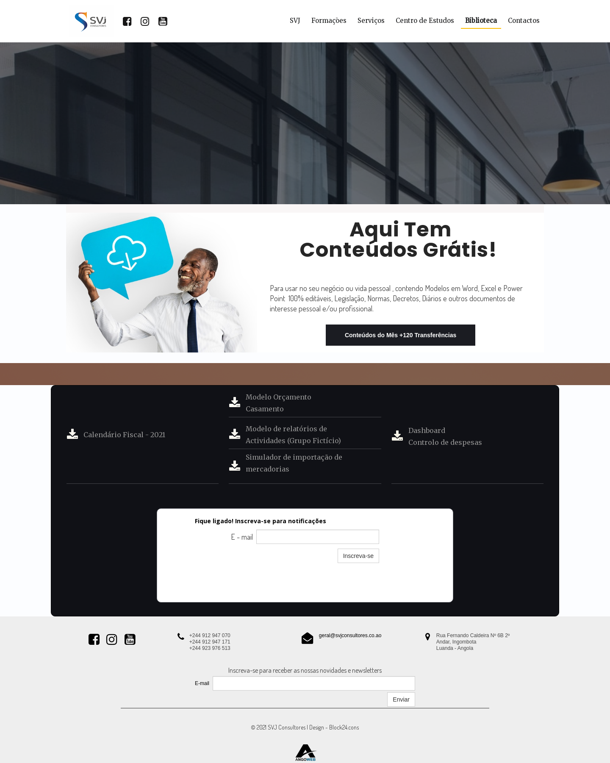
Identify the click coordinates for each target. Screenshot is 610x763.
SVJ (295, 21)
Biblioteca (481, 21)
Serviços (371, 21)
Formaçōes (329, 21)
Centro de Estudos (425, 21)
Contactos (524, 21)
